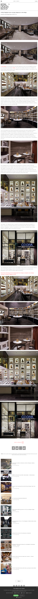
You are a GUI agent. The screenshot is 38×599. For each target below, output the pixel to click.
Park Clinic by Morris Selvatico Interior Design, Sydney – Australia (23, 463)
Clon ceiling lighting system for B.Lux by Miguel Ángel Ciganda (23, 510)
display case (17, 453)
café (4, 453)
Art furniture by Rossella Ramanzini (19, 498)
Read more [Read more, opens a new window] (24, 591)
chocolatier (12, 453)
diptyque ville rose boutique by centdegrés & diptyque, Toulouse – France (23, 545)
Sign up (17, 1)
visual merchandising (22, 454)
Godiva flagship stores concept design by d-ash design (14, 12)
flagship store (21, 453)
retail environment (34, 453)
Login (14, 1)
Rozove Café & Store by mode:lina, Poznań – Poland (22, 556)
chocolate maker (7, 453)
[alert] (19, 592)
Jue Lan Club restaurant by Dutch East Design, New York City (23, 487)
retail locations (14, 454)
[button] (7, 593)
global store (26, 453)
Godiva (14, 67)
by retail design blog (15, 465)
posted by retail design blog (6, 14)
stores (18, 454)
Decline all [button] (22, 595)
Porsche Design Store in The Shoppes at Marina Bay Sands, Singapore (24, 521)
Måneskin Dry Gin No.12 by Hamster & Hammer (21, 533)
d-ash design (3, 66)
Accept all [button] (16, 595)
